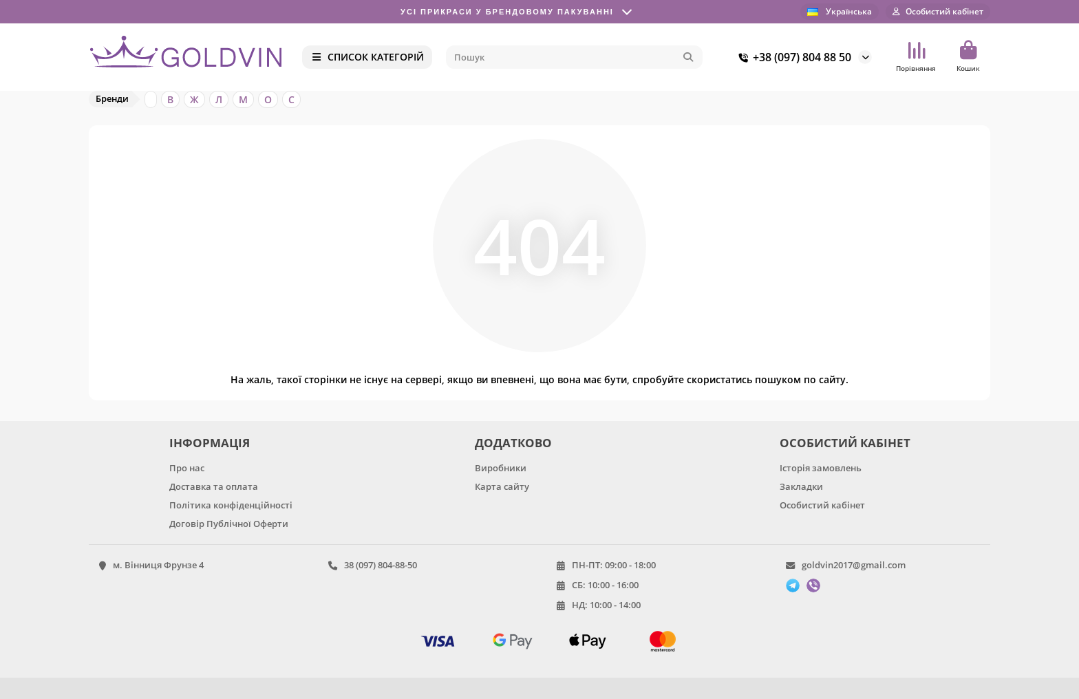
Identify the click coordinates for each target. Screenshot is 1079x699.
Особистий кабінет (822, 505)
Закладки (801, 486)
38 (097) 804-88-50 (380, 565)
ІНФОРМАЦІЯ (209, 443)
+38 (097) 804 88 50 (792, 57)
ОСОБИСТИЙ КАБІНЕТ (845, 443)
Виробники (500, 468)
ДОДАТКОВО (513, 443)
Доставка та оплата (213, 486)
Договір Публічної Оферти (228, 523)
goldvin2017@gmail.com (854, 565)
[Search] (574, 57)
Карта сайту (502, 486)
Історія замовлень (821, 468)
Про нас (186, 468)
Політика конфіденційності (230, 505)
